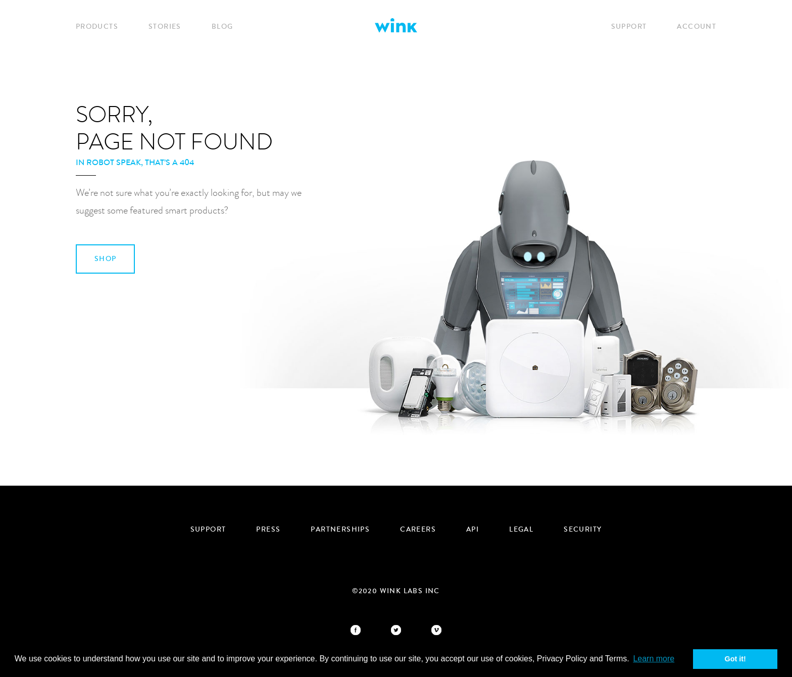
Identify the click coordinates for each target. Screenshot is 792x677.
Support (629, 26)
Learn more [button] (653, 658)
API (472, 530)
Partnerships (340, 530)
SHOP (105, 259)
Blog (222, 26)
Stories (164, 26)
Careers (418, 530)
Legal (521, 530)
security (583, 530)
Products (97, 26)
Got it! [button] (735, 659)
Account (696, 26)
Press (268, 530)
